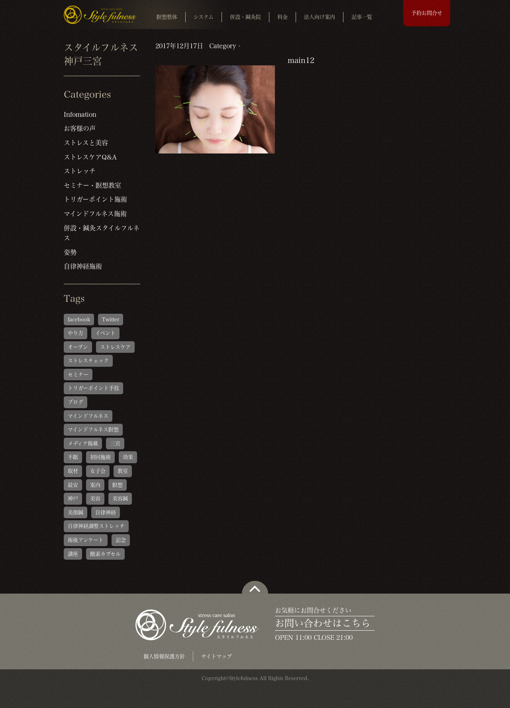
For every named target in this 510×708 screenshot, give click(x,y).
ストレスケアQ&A (90, 157)
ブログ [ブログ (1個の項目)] (75, 402)
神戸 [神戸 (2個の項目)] (73, 498)
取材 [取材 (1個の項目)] (73, 471)
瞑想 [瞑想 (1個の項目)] (117, 485)
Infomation (80, 114)
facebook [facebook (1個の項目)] (79, 319)
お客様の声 (80, 128)
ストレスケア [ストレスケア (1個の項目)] (115, 347)
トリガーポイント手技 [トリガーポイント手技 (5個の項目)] (93, 388)
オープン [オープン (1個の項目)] (78, 347)
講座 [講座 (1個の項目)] (73, 554)
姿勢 (70, 252)
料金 (282, 17)
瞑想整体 (167, 17)
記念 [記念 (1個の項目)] (121, 540)
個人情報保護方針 (164, 656)
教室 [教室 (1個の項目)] (123, 471)
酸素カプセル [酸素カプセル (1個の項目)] (105, 554)
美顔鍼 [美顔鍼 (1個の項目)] (75, 512)
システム (204, 17)
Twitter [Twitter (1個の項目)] (110, 319)
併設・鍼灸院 (245, 17)
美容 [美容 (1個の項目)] (95, 498)
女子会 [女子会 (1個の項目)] (98, 471)
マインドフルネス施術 (95, 213)
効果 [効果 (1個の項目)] (128, 457)
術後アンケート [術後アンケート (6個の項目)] (86, 540)
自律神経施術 (83, 266)
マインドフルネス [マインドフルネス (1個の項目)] (88, 416)
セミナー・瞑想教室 (92, 185)
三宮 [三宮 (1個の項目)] (115, 443)
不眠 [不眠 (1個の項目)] (73, 457)
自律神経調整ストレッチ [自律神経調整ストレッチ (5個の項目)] (96, 526)
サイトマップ (216, 656)
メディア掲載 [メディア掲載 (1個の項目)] (83, 443)
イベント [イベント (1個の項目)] (105, 333)
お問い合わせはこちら (323, 623)
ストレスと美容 (86, 143)
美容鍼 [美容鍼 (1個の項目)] (120, 498)
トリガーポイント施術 (95, 199)
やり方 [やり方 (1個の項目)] (75, 333)
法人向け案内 (319, 17)
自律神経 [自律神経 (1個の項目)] (105, 512)
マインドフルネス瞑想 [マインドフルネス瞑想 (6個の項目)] (93, 429)
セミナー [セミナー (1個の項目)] (78, 374)
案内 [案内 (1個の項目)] (95, 485)
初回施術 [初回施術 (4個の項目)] (100, 457)
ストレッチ (80, 171)
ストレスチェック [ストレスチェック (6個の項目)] (88, 360)
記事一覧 (361, 17)
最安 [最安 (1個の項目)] (73, 485)
